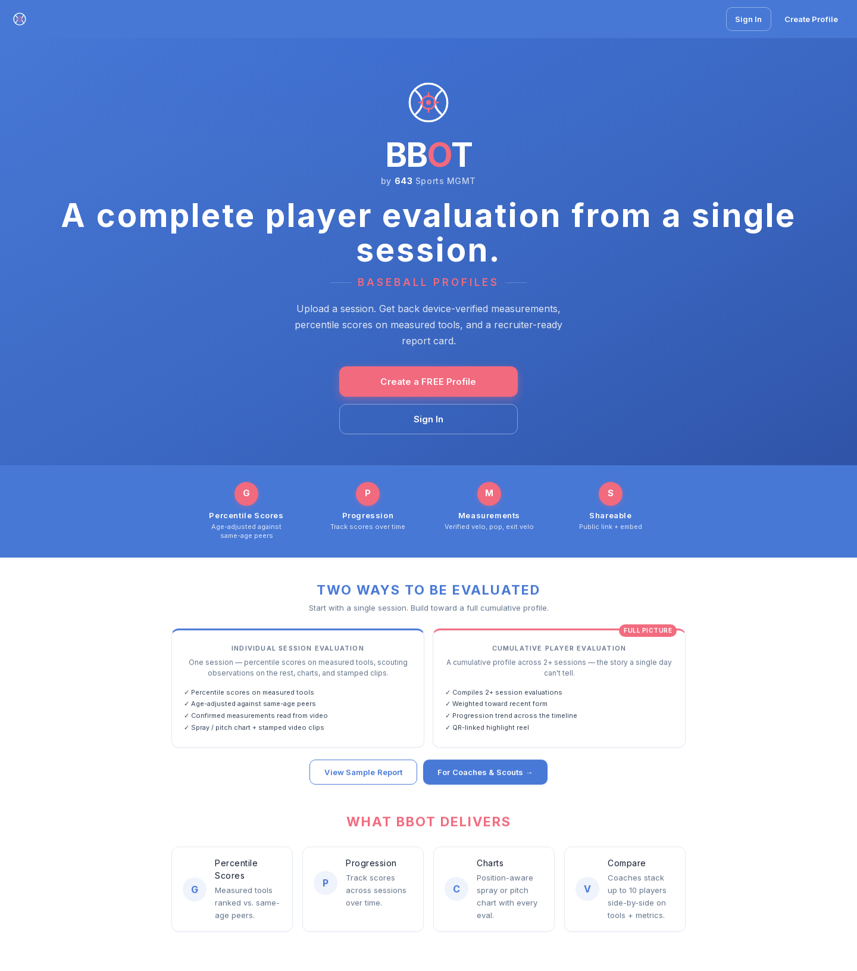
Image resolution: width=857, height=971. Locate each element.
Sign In (748, 19)
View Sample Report (363, 773)
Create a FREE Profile (428, 381)
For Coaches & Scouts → (485, 773)
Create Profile (811, 19)
